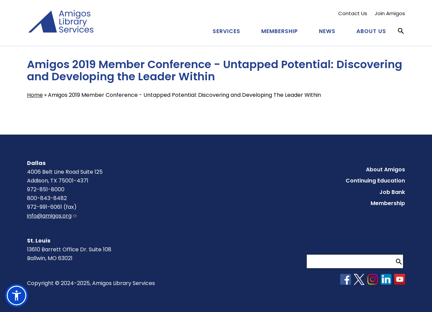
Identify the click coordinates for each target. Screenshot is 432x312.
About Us (371, 31)
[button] (16, 295)
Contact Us (352, 13)
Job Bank (392, 192)
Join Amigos (390, 13)
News (327, 31)
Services (226, 31)
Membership (279, 31)
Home (35, 95)
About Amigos (385, 169)
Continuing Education (375, 181)
